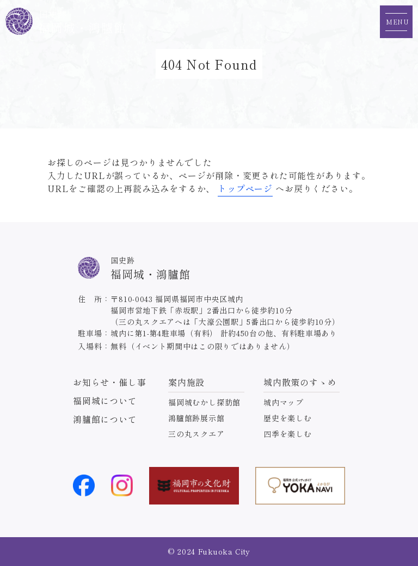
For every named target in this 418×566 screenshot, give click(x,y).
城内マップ (283, 402)
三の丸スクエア (196, 433)
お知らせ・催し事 (109, 382)
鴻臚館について (105, 419)
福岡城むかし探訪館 (204, 402)
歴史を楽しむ (287, 418)
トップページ (245, 188)
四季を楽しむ (287, 433)
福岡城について (105, 400)
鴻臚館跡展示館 (196, 418)
